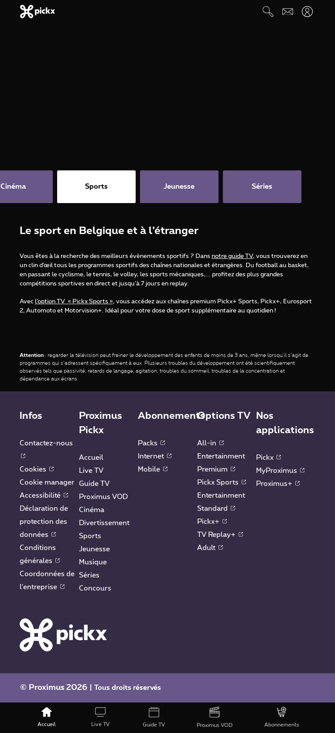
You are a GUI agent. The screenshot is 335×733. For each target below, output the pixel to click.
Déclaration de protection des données (44, 521)
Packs (151, 443)
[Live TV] (100, 717)
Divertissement (104, 522)
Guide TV (94, 483)
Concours (95, 588)
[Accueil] (47, 717)
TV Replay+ (220, 534)
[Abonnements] (282, 717)
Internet (154, 456)
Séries (89, 575)
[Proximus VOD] (215, 717)
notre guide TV (232, 256)
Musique (93, 562)
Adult (210, 547)
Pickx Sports (221, 482)
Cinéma (91, 509)
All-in (210, 443)
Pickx (268, 457)
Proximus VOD (103, 496)
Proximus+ (278, 483)
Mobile (153, 469)
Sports (90, 536)
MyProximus (280, 470)
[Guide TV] (154, 717)
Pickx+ (212, 521)
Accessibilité (44, 495)
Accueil (91, 457)
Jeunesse (94, 549)
